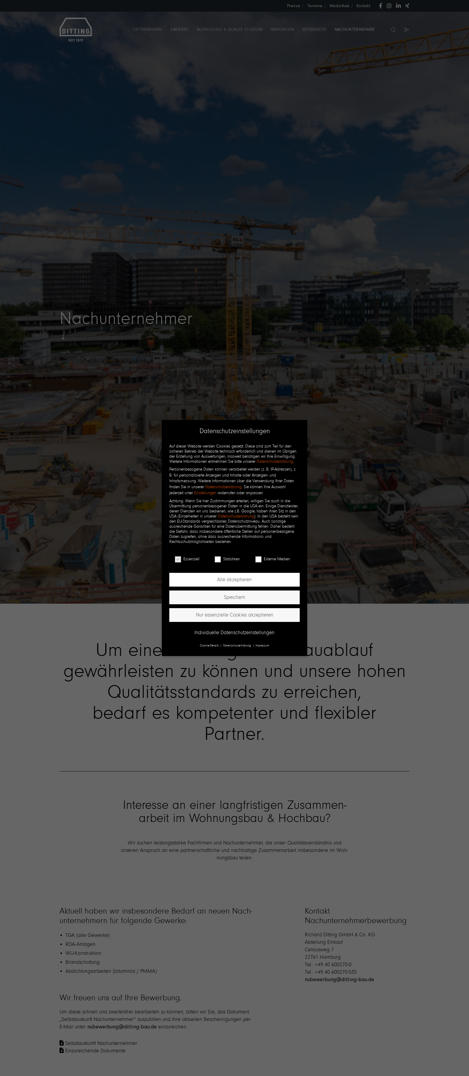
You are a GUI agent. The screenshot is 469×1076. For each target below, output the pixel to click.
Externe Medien (272, 558)
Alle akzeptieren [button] (234, 579)
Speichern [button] (234, 597)
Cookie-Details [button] (210, 645)
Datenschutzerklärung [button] (237, 645)
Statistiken (227, 558)
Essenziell (187, 558)
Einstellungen (205, 492)
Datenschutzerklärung (275, 461)
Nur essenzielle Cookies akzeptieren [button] (234, 615)
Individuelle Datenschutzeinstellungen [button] (234, 632)
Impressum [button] (262, 645)
